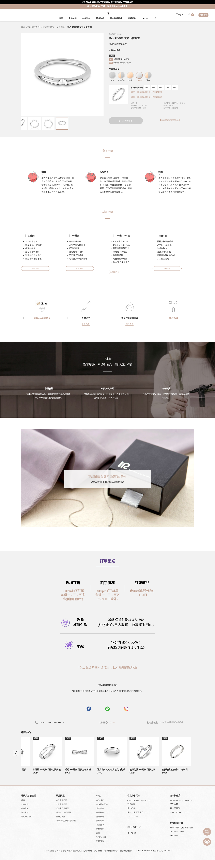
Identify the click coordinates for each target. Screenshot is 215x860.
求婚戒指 (72, 18)
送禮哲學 (100, 825)
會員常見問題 (61, 800)
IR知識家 (100, 800)
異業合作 (88, 851)
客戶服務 (132, 18)
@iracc (112, 722)
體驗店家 (100, 820)
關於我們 (49, 851)
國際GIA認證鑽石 (41, 318)
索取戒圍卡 (145, 92)
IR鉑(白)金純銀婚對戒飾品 (165, 722)
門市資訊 (203, 15)
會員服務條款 (126, 851)
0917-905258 (145, 800)
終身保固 (173, 318)
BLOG (145, 18)
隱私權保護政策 (111, 851)
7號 (167, 88)
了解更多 (86, 324)
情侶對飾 (100, 18)
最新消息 (100, 808)
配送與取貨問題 (62, 808)
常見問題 (59, 851)
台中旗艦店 (175, 795)
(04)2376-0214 (175, 800)
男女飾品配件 (116, 18)
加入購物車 (126, 121)
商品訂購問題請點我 (169, 120)
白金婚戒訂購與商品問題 (66, 820)
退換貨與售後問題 (63, 812)
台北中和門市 (133, 795)
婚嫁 (98, 833)
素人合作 (98, 851)
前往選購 (35, 268)
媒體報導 (100, 812)
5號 (153, 88)
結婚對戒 (86, 18)
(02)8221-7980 (133, 800)
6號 (160, 88)
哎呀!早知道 (101, 837)
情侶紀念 (100, 829)
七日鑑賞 (68, 851)
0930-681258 (187, 800)
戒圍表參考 (157, 92)
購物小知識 (60, 816)
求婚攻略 (100, 841)
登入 (180, 15)
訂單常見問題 (61, 804)
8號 (174, 88)
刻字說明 (135, 92)
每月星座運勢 (102, 804)
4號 (146, 88)
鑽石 (61, 18)
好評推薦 (100, 816)
